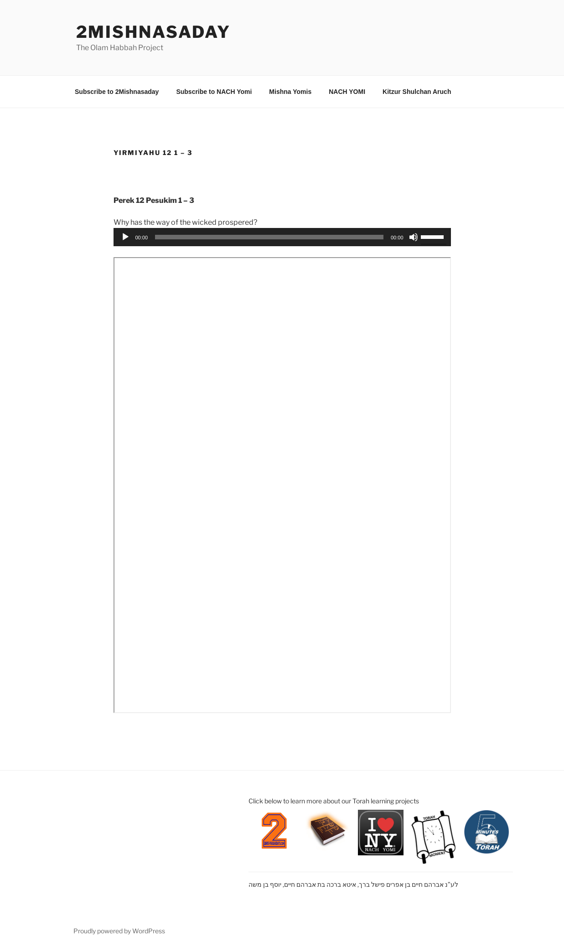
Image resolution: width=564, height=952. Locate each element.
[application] (282, 237)
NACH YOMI (347, 91)
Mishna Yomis (290, 91)
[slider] (269, 237)
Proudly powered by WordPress (119, 931)
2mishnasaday (153, 32)
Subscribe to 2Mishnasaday (117, 91)
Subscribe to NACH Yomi (214, 91)
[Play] (125, 237)
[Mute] (413, 237)
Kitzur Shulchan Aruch (417, 91)
